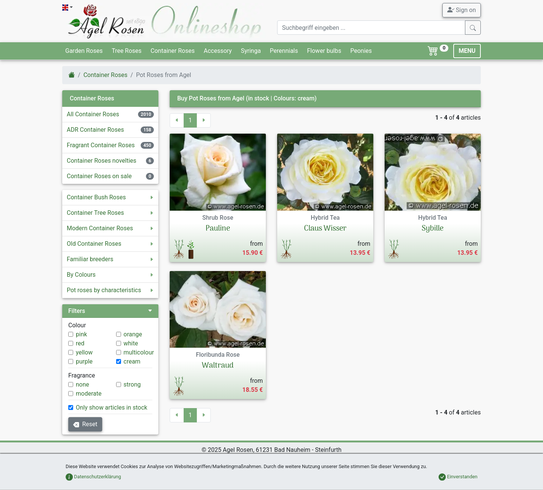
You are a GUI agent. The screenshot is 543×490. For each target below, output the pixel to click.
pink (81, 334)
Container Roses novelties (102, 160)
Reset (85, 424)
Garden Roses (84, 50)
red (80, 343)
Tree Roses (126, 50)
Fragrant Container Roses (101, 145)
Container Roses (172, 50)
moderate (88, 393)
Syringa (251, 50)
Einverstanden (458, 476)
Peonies (361, 50)
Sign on (461, 10)
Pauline (218, 229)
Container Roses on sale (99, 176)
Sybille (432, 229)
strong (132, 384)
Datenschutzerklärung (93, 476)
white (131, 343)
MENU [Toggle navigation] (467, 50)
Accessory (218, 50)
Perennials (284, 50)
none (82, 384)
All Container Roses (93, 114)
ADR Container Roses (95, 129)
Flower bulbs (324, 50)
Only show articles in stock (111, 407)
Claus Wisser (325, 229)
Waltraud (217, 366)
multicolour (139, 352)
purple (84, 361)
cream (132, 361)
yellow (84, 352)
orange (133, 334)
